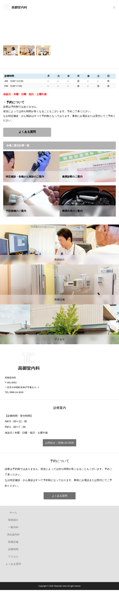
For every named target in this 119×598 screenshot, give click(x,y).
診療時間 (13, 549)
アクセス (13, 556)
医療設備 (13, 542)
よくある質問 (59, 495)
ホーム (13, 512)
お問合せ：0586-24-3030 (59, 442)
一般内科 (13, 527)
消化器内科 (13, 534)
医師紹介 (13, 520)
